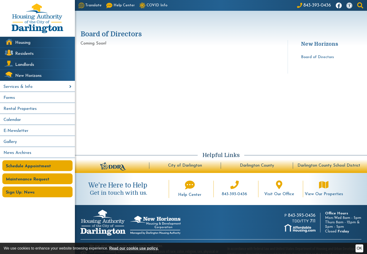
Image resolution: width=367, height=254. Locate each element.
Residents (24, 54)
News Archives (17, 153)
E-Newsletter (16, 131)
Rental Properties (20, 109)
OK (359, 248)
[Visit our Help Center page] (120, 5)
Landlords (24, 65)
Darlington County (257, 165)
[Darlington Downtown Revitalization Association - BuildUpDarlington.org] (113, 166)
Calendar (12, 120)
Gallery (10, 142)
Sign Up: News (20, 192)
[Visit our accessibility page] (349, 5)
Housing (22, 43)
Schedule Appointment (28, 166)
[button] (360, 5)
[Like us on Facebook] (339, 5)
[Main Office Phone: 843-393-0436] (314, 5)
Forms (9, 98)
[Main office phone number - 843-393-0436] (234, 189)
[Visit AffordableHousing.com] (300, 228)
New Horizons (28, 76)
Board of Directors (317, 57)
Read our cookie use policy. (133, 248)
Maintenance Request (27, 179)
